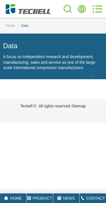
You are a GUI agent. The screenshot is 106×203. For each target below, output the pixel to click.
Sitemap (78, 106)
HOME (13, 198)
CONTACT (93, 198)
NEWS (66, 198)
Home (10, 26)
